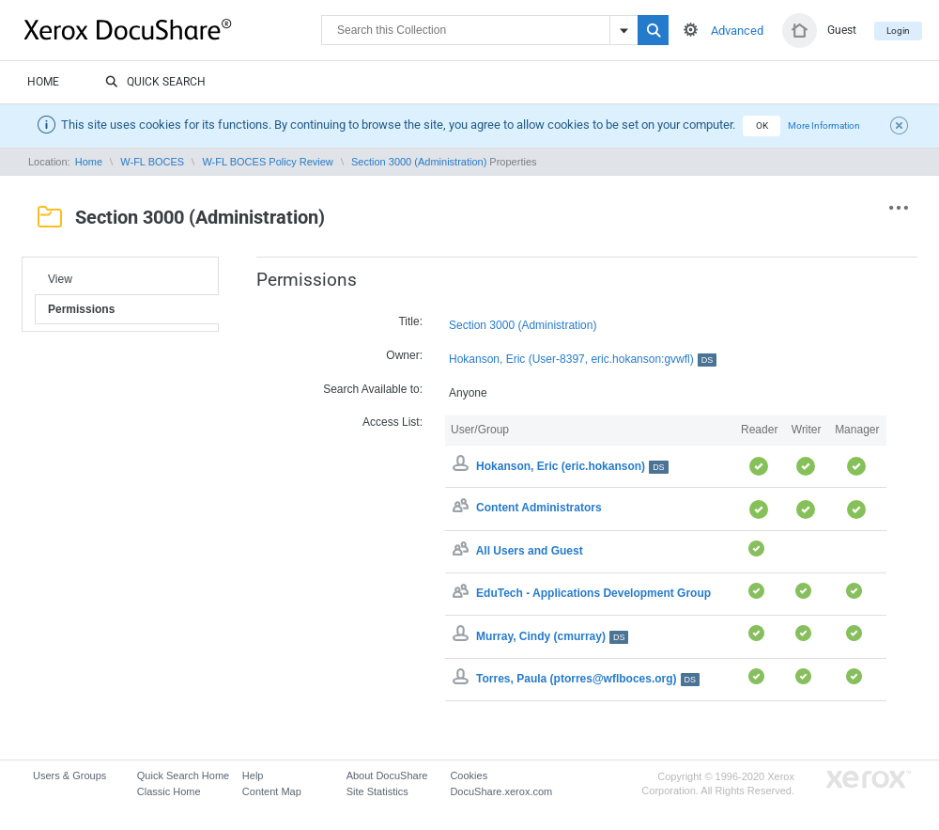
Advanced (737, 30)
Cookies (468, 775)
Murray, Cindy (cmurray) (552, 636)
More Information (824, 125)
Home (43, 81)
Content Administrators (539, 508)
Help (253, 775)
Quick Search (155, 82)
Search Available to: (373, 389)
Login (898, 30)
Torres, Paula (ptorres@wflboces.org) (588, 678)
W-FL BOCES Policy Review (267, 161)
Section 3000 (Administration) (418, 161)
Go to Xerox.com (868, 780)
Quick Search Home (183, 775)
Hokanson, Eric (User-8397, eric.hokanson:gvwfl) (582, 359)
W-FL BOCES (152, 161)
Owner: (404, 355)
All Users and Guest (529, 550)
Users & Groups (69, 775)
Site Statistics (377, 791)
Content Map (271, 791)
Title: (410, 321)
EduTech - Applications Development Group (593, 593)
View (60, 279)
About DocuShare (387, 775)
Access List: (392, 422)
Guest (841, 30)
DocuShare (172, 29)
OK (762, 125)
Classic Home (169, 791)
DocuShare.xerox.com (501, 791)
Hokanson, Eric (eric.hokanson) (572, 466)
